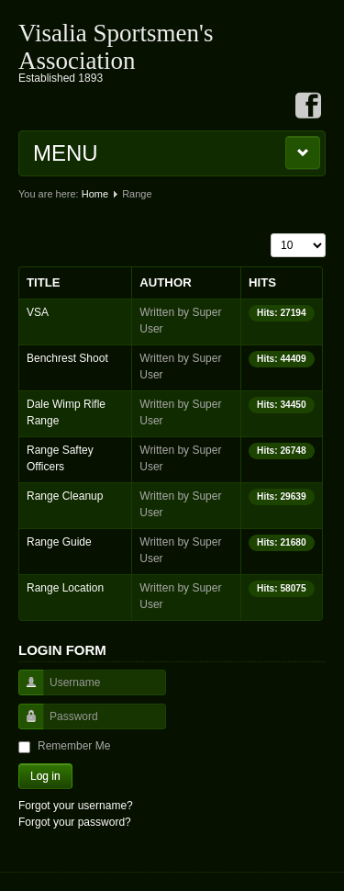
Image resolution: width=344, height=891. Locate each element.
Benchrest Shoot (67, 358)
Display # (271, 233)
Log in (45, 776)
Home (95, 193)
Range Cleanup (65, 496)
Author (165, 282)
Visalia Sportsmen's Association (115, 46)
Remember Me (74, 745)
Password (24, 725)
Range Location (65, 587)
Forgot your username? (75, 805)
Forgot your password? (74, 822)
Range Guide (59, 542)
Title (44, 282)
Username (24, 691)
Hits (262, 282)
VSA (38, 312)
